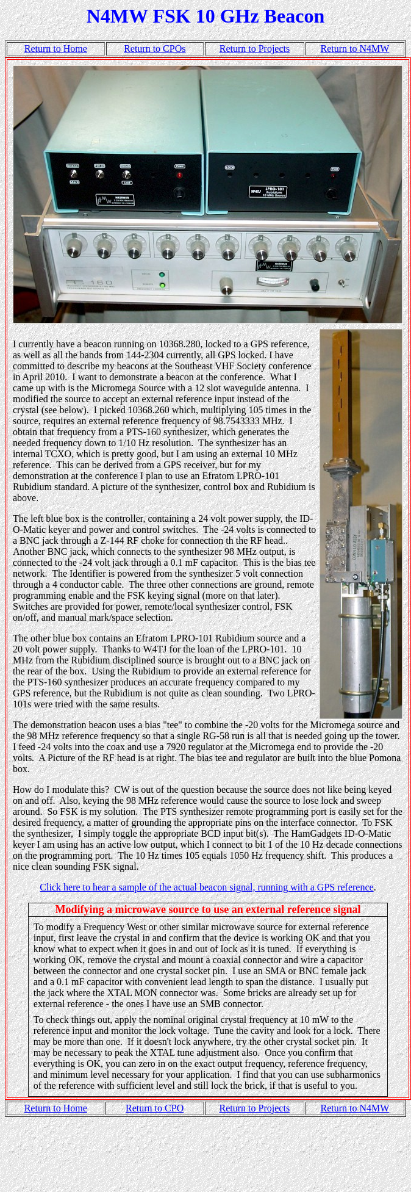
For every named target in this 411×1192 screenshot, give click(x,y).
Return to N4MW (355, 48)
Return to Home (55, 48)
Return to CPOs (154, 48)
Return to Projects (255, 48)
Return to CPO (155, 1108)
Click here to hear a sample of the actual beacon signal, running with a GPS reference (206, 887)
